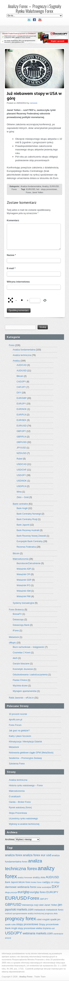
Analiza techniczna (22, 355)
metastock (39, 909)
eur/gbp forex (38, 892)
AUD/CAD (21, 365)
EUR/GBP (21, 398)
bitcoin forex (24, 882)
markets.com (25, 909)
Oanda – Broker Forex (20, 802)
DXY (19, 392)
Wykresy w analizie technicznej (24, 824)
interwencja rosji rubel (33, 905)
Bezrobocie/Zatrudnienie (28, 563)
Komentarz (13, 220)
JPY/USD (21, 447)
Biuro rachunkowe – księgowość (28, 647)
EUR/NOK (22, 409)
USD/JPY (21, 475)
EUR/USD (54, 186)
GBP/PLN (21, 436)
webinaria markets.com (38, 933)
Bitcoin (20, 376)
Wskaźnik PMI (24, 596)
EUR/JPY (21, 403)
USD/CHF (21, 469)
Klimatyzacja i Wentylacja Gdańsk (25, 741)
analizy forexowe (25, 877)
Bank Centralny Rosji (27, 519)
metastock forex (54, 909)
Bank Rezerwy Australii (28, 530)
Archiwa (9, 839)
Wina (19, 491)
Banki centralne (20, 504)
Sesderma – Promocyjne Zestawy (25, 758)
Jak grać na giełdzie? (19, 730)
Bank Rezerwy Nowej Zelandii (31, 536)
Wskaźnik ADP (24, 569)
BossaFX (17, 614)
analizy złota (39, 877)
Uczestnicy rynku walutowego (23, 818)
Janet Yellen (37, 192)
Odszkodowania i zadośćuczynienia (30, 674)
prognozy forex (20, 918)
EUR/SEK (21, 420)
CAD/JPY (21, 381)
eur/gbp (24, 892)
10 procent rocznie (18, 714)
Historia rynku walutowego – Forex (26, 785)
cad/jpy (46, 882)
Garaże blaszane (21, 663)
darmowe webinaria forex (20, 886)
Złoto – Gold (23, 497)
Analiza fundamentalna (31, 186)
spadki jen (55, 919)
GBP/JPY (21, 431)
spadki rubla (10, 924)
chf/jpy (57, 882)
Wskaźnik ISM (24, 591)
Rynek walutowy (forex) (20, 807)
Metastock (14, 637)
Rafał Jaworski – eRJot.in (21, 697)
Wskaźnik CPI (23, 574)
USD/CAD (21, 464)
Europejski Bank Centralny (30, 541)
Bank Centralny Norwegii (29, 514)
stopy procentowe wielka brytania (34, 928)
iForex (16, 630)
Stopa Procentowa (18, 813)
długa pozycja (11, 892)
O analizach (14, 796)
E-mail (11, 268)
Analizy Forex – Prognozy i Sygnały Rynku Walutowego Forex (34, 8)
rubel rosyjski (43, 919)
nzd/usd (8, 913)
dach (15, 658)
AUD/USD (21, 370)
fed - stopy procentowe (46, 189)
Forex (14, 189)
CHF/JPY (21, 387)
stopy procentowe (27, 924)
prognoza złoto (51, 913)
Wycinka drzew (20, 685)
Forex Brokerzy (16, 609)
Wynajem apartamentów (24, 691)
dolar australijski (44, 887)
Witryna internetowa (18, 281)
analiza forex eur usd (37, 855)
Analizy (45, 186)
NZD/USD (21, 453)
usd (52, 928)
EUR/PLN (21, 414)
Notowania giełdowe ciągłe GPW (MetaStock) (31, 752)
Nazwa (11, 255)
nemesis (33, 103)
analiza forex (13, 855)
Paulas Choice (20, 680)
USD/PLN (21, 486)
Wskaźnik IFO (23, 585)
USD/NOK (22, 480)
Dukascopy (18, 619)
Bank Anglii (22, 508)
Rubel (19, 458)
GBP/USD (21, 442)
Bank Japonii (23, 525)
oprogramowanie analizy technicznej (28, 913)
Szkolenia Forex (17, 763)
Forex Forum (15, 725)
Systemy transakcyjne (23, 603)
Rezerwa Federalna (26, 547)
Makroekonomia (20, 559)
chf (52, 882)
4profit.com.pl (15, 719)
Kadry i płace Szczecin (20, 736)
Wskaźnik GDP (24, 580)
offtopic (12, 642)
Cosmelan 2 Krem (21, 652)
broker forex (36, 882)
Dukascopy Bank (21, 625)
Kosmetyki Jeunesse (23, 669)
